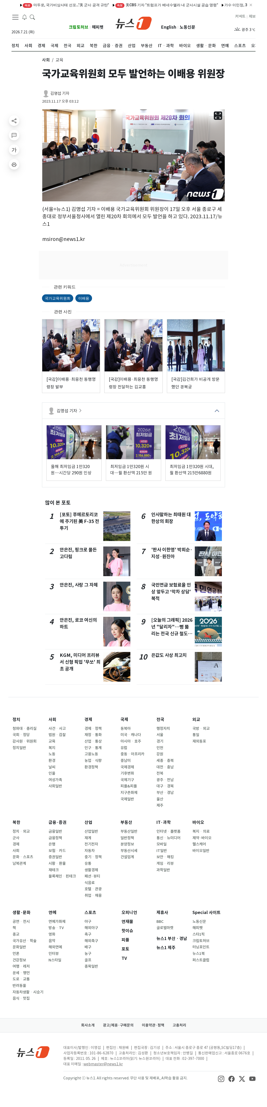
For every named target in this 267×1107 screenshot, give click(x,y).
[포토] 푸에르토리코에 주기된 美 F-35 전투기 (79, 521)
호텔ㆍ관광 (93, 889)
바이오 (198, 822)
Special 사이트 (206, 912)
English (168, 27)
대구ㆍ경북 (165, 786)
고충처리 (179, 1025)
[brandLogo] (133, 22)
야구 (87, 921)
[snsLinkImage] (221, 1078)
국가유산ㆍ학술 (25, 940)
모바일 (161, 844)
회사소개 (88, 1025)
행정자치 (163, 728)
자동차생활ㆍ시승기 (28, 992)
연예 (52, 912)
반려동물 (19, 985)
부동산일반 (128, 831)
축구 (87, 934)
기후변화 (127, 773)
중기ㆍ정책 (93, 857)
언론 (16, 953)
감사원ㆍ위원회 (25, 741)
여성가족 (55, 780)
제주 (159, 805)
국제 (124, 719)
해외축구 (91, 940)
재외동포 (199, 741)
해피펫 (98, 27)
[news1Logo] (33, 1052)
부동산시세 (128, 850)
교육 (51, 741)
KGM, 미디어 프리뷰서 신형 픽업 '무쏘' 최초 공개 (80, 662)
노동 (51, 754)
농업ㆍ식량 (93, 760)
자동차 (89, 850)
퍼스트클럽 (200, 960)
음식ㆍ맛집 (21, 998)
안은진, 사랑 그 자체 (79, 585)
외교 (196, 719)
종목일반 (91, 966)
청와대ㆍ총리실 (25, 728)
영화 (51, 934)
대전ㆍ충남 (165, 767)
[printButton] (14, 164)
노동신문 (187, 27)
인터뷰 (53, 953)
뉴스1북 (198, 953)
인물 (51, 773)
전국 (160, 719)
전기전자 (91, 844)
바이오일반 (200, 850)
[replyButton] (14, 135)
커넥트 (240, 16)
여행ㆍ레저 (21, 966)
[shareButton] (14, 120)
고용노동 (91, 754)
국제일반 (127, 799)
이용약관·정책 (153, 1025)
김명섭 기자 (59, 93)
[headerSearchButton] (32, 17)
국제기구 (127, 780)
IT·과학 (163, 822)
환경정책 (91, 767)
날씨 (51, 767)
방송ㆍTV (56, 927)
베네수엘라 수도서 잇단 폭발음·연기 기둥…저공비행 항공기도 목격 (156, 5)
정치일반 (19, 747)
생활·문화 (22, 912)
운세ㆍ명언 (21, 973)
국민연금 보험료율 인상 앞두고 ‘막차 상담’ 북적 (171, 592)
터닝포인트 (200, 947)
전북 (159, 773)
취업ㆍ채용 (93, 895)
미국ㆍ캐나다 (130, 734)
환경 (51, 760)
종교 (16, 934)
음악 (51, 940)
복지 (51, 747)
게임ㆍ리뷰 (165, 863)
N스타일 (54, 960)
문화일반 (19, 947)
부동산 (126, 822)
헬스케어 (199, 844)
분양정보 (127, 844)
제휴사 (162, 912)
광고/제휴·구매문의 (118, 1025)
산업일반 (91, 831)
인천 (159, 747)
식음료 (89, 882)
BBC (159, 921)
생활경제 (91, 870)
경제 (88, 719)
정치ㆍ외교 (21, 831)
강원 (159, 754)
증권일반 (55, 857)
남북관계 (19, 863)
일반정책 (127, 838)
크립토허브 (78, 27)
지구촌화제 (128, 792)
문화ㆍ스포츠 (23, 857)
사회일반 (55, 786)
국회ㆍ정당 (21, 734)
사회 (52, 719)
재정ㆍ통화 (93, 734)
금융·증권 (57, 822)
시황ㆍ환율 (57, 863)
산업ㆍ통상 (93, 741)
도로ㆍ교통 (21, 979)
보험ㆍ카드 (57, 850)
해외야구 (91, 927)
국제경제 (127, 767)
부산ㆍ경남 (165, 792)
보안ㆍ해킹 (165, 857)
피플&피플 (128, 786)
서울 (159, 734)
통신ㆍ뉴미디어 (168, 838)
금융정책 (55, 838)
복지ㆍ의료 (201, 831)
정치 (16, 719)
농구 (87, 953)
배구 (87, 947)
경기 (159, 741)
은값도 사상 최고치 (169, 655)
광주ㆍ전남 (165, 780)
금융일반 (55, 831)
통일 (195, 734)
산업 (88, 822)
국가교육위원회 (57, 298)
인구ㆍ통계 (93, 747)
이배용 (83, 298)
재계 (87, 838)
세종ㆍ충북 (165, 760)
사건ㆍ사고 (57, 728)
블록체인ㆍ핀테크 (62, 876)
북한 (16, 822)
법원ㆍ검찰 (57, 734)
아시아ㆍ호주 (130, 741)
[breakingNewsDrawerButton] (24, 17)
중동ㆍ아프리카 (132, 754)
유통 (87, 863)
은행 (51, 844)
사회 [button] (46, 60)
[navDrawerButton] (15, 17)
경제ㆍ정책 (93, 728)
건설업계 (127, 857)
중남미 (125, 760)
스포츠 (90, 912)
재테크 (53, 870)
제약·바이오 (201, 838)
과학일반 (163, 870)
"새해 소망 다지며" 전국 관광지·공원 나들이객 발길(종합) (50, 5)
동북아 (125, 728)
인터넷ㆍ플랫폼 (168, 831)
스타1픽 (198, 934)
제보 (252, 16)
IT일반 (161, 850)
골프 (87, 960)
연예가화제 (56, 921)
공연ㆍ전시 (21, 921)
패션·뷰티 (92, 876)
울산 (159, 799)
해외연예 (55, 947)
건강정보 (19, 960)
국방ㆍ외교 (201, 728)
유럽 (123, 747)
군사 (16, 838)
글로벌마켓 (164, 927)
